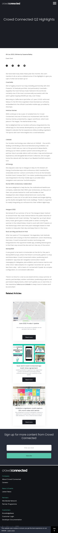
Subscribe (29, 456)
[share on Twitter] (13, 66)
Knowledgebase (8, 513)
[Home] (15, 3)
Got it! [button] (54, 529)
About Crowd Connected (11, 479)
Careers (5, 482)
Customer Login (8, 516)
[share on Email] (24, 66)
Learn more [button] (11, 530)
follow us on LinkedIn (24, 284)
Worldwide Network (9, 501)
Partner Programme (9, 504)
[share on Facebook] (7, 66)
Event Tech (9, 58)
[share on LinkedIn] (19, 66)
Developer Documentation (12, 520)
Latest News (6, 492)
